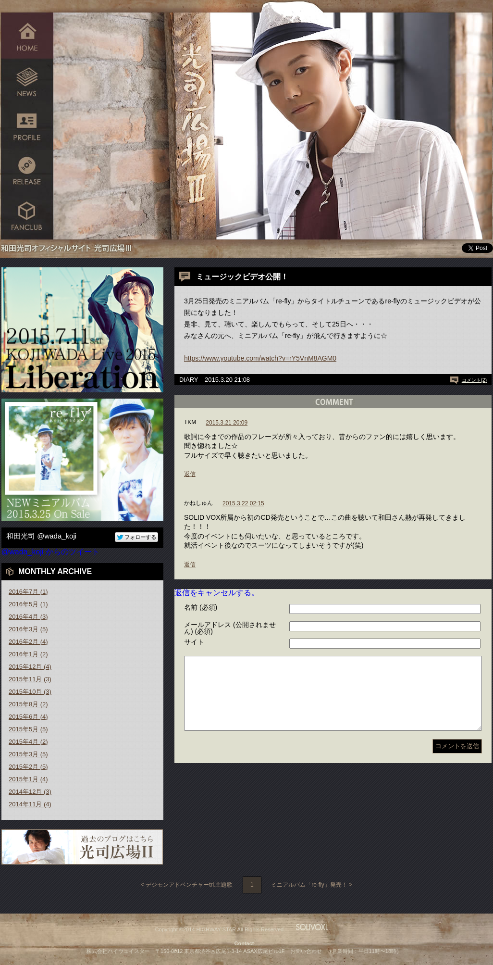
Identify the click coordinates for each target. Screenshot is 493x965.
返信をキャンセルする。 (216, 593)
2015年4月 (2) (28, 741)
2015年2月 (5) (28, 766)
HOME (27, 35)
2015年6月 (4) (28, 716)
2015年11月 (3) (30, 679)
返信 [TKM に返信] (190, 474)
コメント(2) (474, 380)
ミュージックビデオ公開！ (242, 277)
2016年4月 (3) (28, 616)
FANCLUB (27, 217)
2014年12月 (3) (30, 791)
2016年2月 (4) (28, 641)
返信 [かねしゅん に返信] (190, 564)
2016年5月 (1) (28, 604)
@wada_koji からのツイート (50, 552)
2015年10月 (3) (30, 691)
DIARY (188, 379)
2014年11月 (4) (30, 804)
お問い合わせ (306, 951)
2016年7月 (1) (28, 591)
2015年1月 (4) (28, 779)
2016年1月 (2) (28, 654)
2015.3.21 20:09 (226, 422)
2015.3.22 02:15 (243, 503)
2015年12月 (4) (30, 666)
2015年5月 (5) (28, 729)
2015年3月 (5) (28, 754)
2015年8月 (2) (28, 704)
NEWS (27, 80)
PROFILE (27, 126)
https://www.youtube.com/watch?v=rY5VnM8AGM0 (260, 358)
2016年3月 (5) (28, 629)
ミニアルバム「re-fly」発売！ (309, 884)
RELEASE (27, 172)
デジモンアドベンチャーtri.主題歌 (189, 884)
